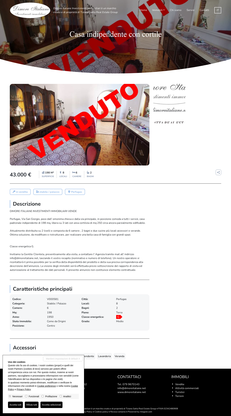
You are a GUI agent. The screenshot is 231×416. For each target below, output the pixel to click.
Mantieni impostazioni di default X (63, 358)
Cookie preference (46, 386)
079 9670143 (131, 384)
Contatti (204, 10)
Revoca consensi (118, 411)
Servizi (190, 10)
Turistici (180, 392)
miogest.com (146, 411)
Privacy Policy (85, 411)
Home (143, 10)
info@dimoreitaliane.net (131, 388)
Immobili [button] (157, 10)
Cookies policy (101, 411)
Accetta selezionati (51, 404)
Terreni (179, 396)
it (218, 10)
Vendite (179, 384)
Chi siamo (175, 10)
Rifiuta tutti (31, 404)
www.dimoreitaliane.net (131, 392)
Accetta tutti (15, 404)
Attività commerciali (187, 388)
